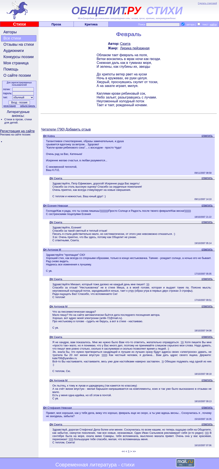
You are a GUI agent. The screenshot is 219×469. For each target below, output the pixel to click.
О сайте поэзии (17, 75)
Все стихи (12, 38)
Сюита (125, 44)
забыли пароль (27, 106)
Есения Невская (57, 205)
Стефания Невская (59, 407)
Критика (91, 24)
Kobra (51, 136)
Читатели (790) (53, 129)
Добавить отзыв (78, 129)
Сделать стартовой (207, 3)
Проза (56, 24)
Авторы (10, 32)
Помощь (10, 69)
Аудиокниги (13, 51)
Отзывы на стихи (18, 44)
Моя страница (16, 63)
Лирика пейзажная (134, 48)
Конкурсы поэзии (18, 57)
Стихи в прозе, (14, 119)
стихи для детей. (18, 121)
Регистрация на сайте (17, 131)
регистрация (9, 106)
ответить (207, 135)
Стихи (19, 24)
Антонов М (54, 249)
